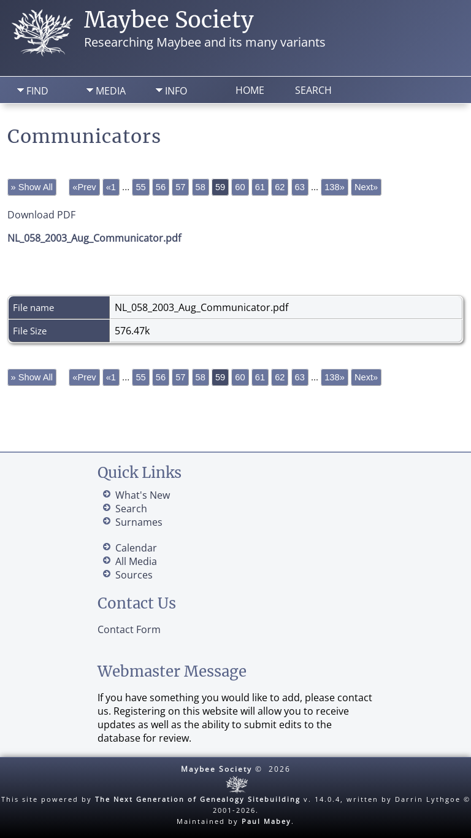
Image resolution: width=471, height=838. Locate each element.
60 (240, 187)
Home (250, 90)
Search (313, 90)
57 (180, 187)
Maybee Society (169, 20)
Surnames (139, 522)
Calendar (136, 548)
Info (176, 91)
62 (280, 187)
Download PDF (41, 214)
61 (260, 187)
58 (200, 187)
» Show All (32, 187)
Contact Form (129, 629)
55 (140, 187)
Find (37, 91)
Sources (134, 575)
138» (334, 187)
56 (161, 187)
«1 (111, 187)
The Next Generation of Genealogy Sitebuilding (198, 799)
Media (111, 91)
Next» (366, 187)
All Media (136, 561)
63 (300, 187)
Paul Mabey (266, 821)
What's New (142, 495)
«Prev (84, 187)
